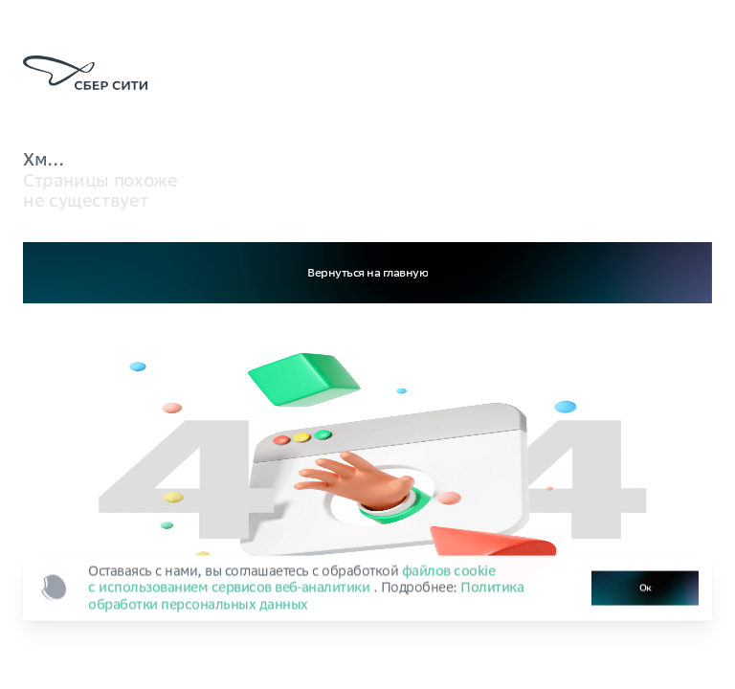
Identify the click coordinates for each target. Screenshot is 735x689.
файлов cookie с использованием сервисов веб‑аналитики (291, 580)
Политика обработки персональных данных (305, 597)
